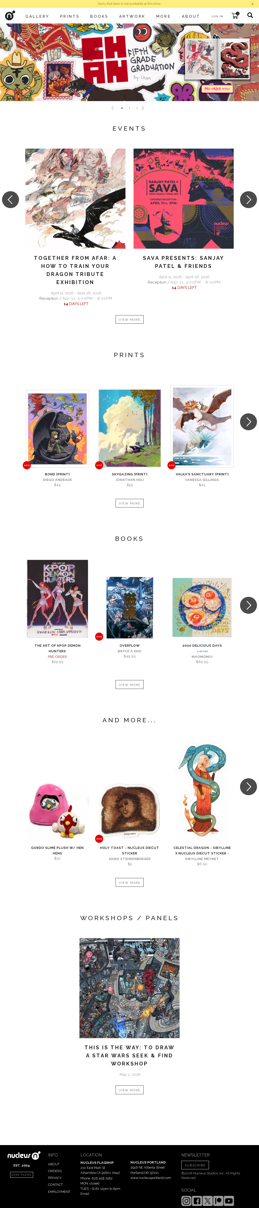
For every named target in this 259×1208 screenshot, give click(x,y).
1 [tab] (121, 108)
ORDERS (55, 1171)
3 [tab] (137, 108)
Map (116, 1173)
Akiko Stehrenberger (130, 859)
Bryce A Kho (130, 651)
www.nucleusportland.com (151, 1178)
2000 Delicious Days (202, 645)
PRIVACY (55, 1178)
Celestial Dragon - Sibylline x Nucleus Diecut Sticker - (202, 850)
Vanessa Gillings (202, 480)
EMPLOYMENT (59, 1192)
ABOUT (53, 1164)
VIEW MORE (129, 319)
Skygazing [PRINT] (129, 474)
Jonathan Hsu (130, 480)
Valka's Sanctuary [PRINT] (202, 474)
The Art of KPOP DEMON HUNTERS (57, 648)
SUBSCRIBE (195, 1165)
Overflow (130, 645)
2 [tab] (129, 108)
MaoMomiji (202, 657)
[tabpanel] (129, 62)
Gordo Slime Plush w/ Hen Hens (57, 850)
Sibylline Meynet (202, 859)
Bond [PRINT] (57, 474)
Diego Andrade (57, 480)
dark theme (21, 1175)
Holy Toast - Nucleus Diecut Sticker (129, 850)
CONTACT (55, 1185)
